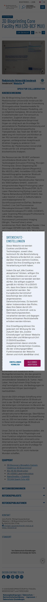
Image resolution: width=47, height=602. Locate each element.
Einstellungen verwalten (15, 363)
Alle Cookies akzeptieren (32, 363)
